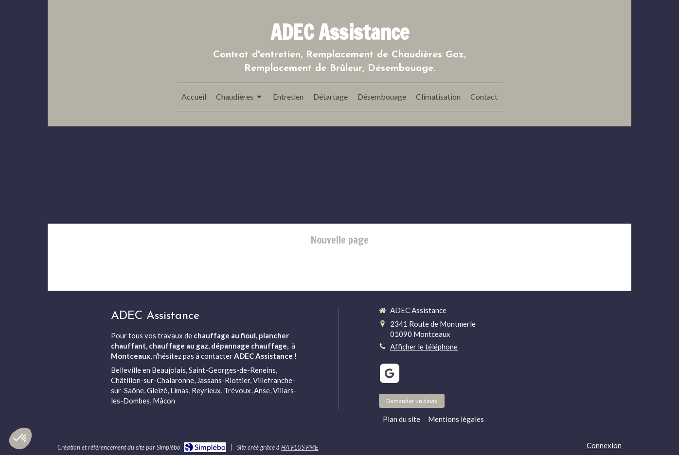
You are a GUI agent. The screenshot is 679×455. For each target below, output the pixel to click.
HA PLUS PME (299, 447)
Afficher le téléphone (424, 346)
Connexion (604, 445)
